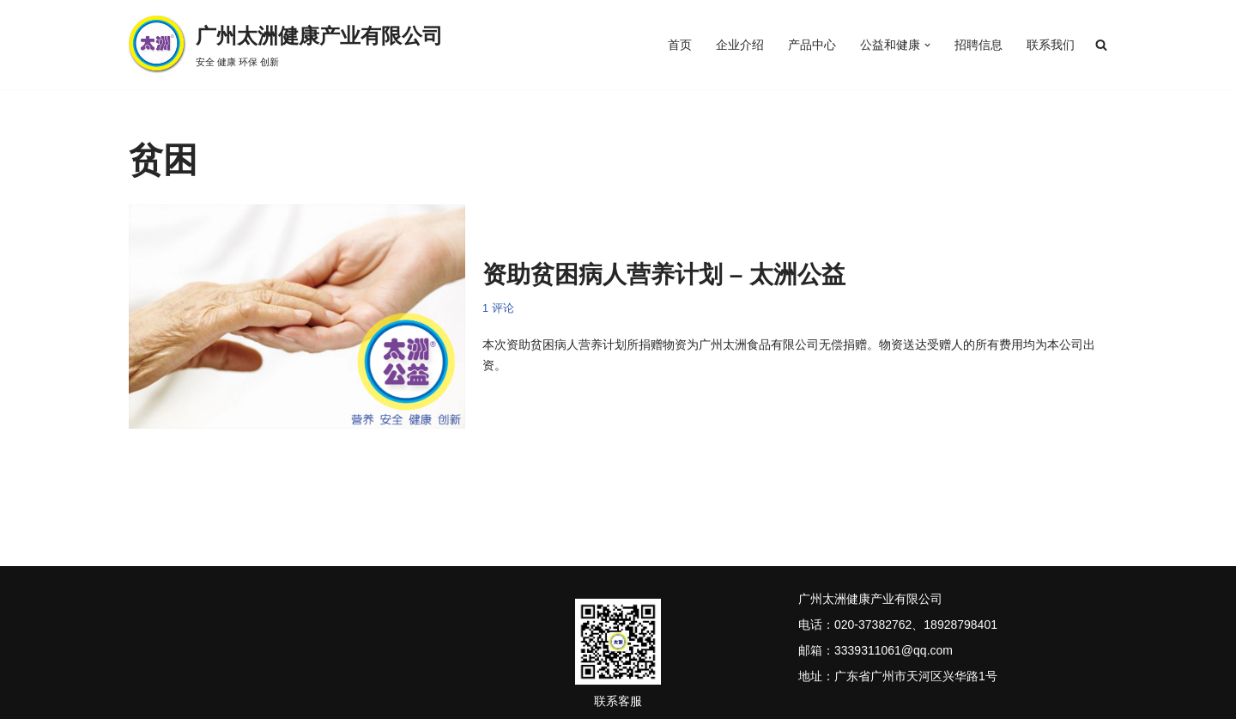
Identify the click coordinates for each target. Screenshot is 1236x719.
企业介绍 (740, 45)
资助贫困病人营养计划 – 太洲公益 (663, 274)
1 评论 (498, 308)
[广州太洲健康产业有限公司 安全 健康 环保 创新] (286, 44)
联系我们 (1051, 45)
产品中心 (812, 45)
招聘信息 (978, 45)
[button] (927, 45)
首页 (680, 45)
